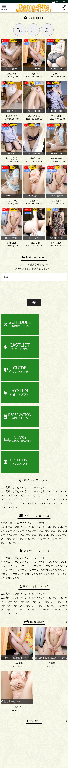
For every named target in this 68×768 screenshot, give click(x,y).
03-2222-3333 (35, 720)
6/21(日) (33, 29)
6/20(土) (19, 29)
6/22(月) (47, 29)
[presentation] (23, 289)
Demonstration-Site (34, 6)
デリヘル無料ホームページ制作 (39, 763)
